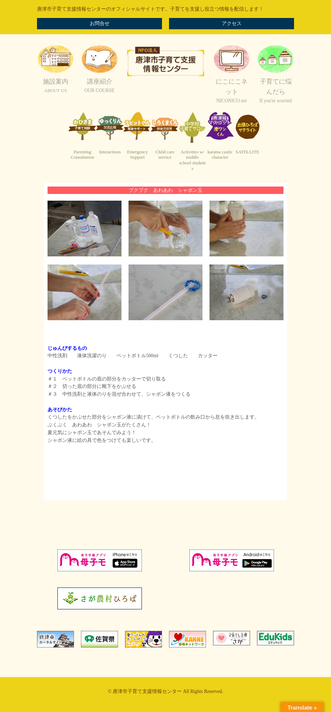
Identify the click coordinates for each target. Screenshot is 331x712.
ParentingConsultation (82, 154)
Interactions (109, 151)
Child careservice (164, 154)
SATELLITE (247, 151)
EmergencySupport (137, 154)
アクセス (232, 23)
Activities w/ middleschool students (192, 160)
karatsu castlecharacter (219, 154)
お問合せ (100, 23)
